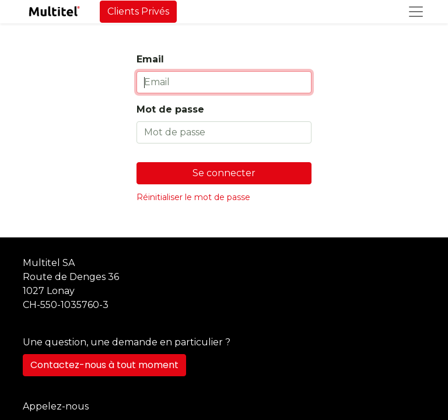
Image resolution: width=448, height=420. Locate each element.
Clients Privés (138, 11)
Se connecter (224, 172)
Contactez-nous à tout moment (104, 365)
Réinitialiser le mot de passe (193, 197)
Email (150, 59)
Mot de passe (170, 109)
